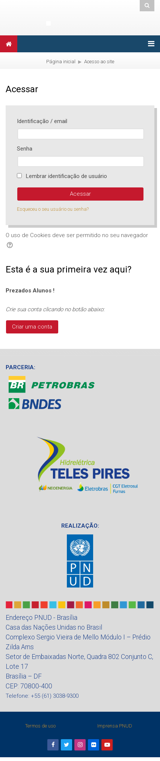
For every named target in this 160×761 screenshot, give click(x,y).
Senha (24, 148)
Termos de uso (40, 726)
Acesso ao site (99, 61)
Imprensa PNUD (114, 726)
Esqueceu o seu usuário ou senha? (53, 209)
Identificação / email (42, 121)
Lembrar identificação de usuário (66, 176)
